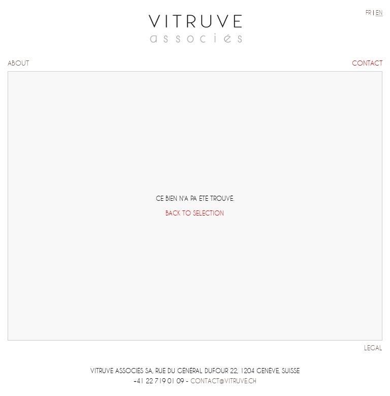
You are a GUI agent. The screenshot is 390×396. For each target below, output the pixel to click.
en (379, 13)
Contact (367, 63)
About (18, 63)
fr (368, 13)
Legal (373, 348)
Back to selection (195, 213)
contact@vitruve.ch (223, 381)
